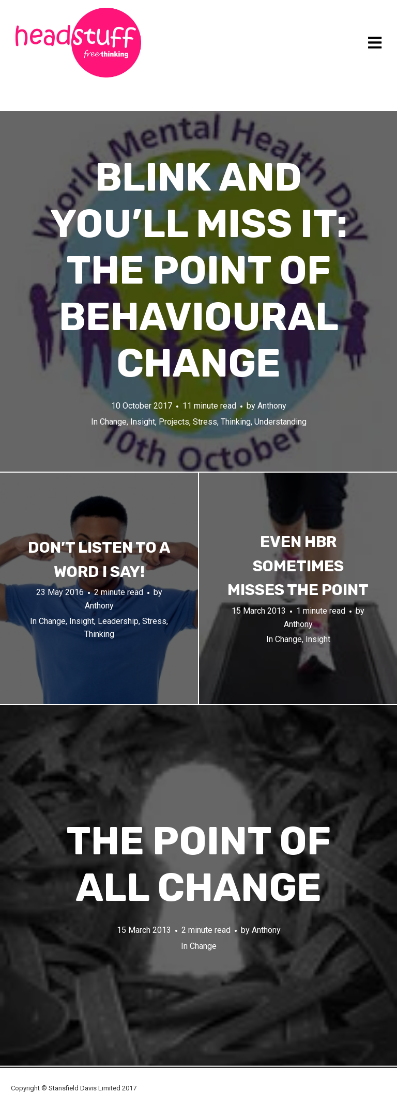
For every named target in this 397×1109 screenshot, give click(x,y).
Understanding (280, 422)
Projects (174, 422)
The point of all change (198, 864)
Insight (142, 422)
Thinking (236, 422)
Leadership (118, 621)
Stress (205, 422)
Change (113, 422)
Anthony (271, 406)
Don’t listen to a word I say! (99, 559)
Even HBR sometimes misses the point (298, 566)
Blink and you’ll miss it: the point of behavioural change (198, 270)
